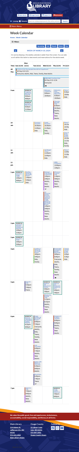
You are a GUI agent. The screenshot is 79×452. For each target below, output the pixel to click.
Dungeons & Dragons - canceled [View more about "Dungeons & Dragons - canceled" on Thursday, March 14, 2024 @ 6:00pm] (57, 317)
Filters (16, 42)
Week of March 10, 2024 (38, 51)
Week (61, 46)
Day (66, 46)
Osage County (35, 15)
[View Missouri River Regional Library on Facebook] (53, 428)
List (48, 46)
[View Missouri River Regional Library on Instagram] (57, 428)
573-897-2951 (36, 432)
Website (24, 21)
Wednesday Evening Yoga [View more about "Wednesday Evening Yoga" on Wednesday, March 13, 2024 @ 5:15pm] (47, 296)
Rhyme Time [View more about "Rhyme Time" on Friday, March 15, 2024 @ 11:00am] (67, 150)
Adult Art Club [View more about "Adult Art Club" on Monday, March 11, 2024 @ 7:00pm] (28, 388)
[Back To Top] (16, 445)
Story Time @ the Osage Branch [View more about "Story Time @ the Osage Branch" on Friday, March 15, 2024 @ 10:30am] (67, 134)
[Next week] (61, 50)
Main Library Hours (17, 438)
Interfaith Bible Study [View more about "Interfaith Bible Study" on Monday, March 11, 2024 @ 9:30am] (28, 104)
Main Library (23, 15)
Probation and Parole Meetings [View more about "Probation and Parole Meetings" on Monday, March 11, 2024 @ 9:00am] (28, 93)
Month (54, 46)
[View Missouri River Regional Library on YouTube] (62, 428)
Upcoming (40, 46)
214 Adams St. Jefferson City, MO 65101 (17, 430)
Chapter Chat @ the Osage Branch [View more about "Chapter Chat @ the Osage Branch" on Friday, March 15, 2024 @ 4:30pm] (67, 250)
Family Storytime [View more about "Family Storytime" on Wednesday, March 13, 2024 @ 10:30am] (47, 123)
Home (12, 37)
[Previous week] (15, 50)
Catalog (15, 21)
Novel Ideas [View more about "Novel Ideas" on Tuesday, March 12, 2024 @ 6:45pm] (38, 374)
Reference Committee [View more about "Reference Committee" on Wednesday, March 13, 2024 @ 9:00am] (47, 91)
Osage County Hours (38, 435)
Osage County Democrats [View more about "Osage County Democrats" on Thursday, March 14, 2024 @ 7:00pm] (57, 391)
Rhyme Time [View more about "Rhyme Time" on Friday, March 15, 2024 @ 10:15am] (67, 122)
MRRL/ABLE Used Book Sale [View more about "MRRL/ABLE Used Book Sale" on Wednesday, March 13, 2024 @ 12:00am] (52, 78)
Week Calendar (22, 37)
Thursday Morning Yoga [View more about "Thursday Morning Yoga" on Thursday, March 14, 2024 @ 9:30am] (57, 102)
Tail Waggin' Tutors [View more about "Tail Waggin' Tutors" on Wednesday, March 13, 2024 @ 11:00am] (47, 150)
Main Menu (16, 26)
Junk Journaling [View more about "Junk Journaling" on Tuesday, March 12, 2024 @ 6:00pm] (37, 346)
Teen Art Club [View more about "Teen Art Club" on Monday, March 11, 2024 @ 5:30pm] (28, 282)
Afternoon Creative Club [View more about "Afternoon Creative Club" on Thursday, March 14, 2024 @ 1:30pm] (57, 173)
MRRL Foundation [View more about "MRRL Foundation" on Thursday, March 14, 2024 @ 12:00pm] (57, 163)
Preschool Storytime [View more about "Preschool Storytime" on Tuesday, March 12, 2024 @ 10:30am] (37, 123)
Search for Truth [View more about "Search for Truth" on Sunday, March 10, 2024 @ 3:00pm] (19, 239)
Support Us (46, 15)
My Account (58, 15)
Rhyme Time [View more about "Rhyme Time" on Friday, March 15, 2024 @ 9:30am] (67, 90)
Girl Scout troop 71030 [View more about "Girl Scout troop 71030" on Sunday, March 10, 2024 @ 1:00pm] (19, 175)
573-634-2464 (15, 435)
